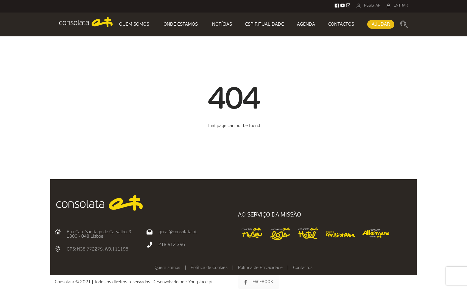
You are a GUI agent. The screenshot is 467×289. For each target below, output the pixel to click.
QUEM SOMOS (134, 24)
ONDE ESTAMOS (181, 24)
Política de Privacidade (260, 267)
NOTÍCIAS (222, 24)
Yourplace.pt (201, 282)
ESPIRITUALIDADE (264, 24)
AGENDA (306, 24)
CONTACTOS (341, 24)
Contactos (302, 267)
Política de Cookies (209, 267)
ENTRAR (401, 5)
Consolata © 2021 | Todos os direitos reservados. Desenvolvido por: (122, 282)
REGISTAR (372, 5)
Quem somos (167, 267)
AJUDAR (381, 24)
